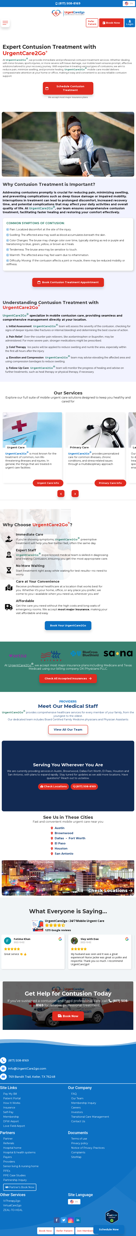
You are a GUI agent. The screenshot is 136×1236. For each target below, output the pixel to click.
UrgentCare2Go (17, 59)
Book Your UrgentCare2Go (68, 625)
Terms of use (79, 1138)
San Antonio (64, 853)
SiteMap (76, 1157)
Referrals (8, 1143)
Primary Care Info (110, 483)
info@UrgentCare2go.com (27, 1068)
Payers (7, 1157)
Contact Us (78, 1121)
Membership (11, 1116)
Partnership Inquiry (15, 1180)
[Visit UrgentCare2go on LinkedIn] (78, 1220)
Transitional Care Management (90, 1116)
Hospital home (12, 1147)
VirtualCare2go (12, 1205)
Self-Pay (8, 1112)
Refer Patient (64, 1230)
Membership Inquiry (83, 1103)
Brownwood (64, 833)
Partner (8, 1138)
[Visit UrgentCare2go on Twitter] (64, 1220)
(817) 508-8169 (84, 786)
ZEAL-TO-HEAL (13, 1210)
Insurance (9, 1107)
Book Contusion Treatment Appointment (68, 282)
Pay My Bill (10, 1093)
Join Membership (87, 1230)
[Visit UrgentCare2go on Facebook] (57, 1220)
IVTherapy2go (11, 1200)
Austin (59, 828)
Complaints (78, 1152)
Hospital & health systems (19, 1152)
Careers (76, 1107)
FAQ (74, 1093)
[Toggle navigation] (5, 22)
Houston (61, 848)
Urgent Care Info (48, 483)
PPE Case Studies (14, 1175)
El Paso (60, 843)
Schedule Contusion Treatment (65, 88)
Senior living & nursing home (21, 1166)
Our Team (77, 1098)
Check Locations (53, 786)
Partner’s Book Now (19, 1187)
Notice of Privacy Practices (87, 1147)
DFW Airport (11, 1121)
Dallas (59, 838)
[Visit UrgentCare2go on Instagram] (71, 1220)
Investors (77, 1112)
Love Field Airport (14, 1126)
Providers (9, 1161)
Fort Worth (77, 838)
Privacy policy (79, 1143)
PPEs (6, 1170)
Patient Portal (12, 1098)
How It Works (11, 1103)
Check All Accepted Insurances (68, 678)
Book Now (45, 1230)
